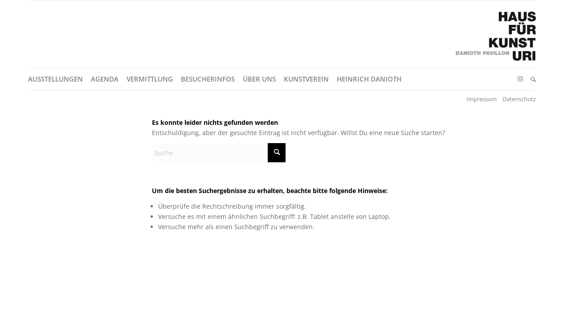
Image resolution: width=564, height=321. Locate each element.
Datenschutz (519, 99)
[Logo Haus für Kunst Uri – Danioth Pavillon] (496, 41)
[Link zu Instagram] (520, 79)
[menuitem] (59, 79)
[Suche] (533, 79)
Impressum (481, 99)
